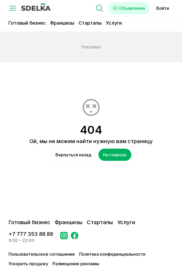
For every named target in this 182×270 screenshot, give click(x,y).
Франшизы (62, 23)
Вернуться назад (73, 154)
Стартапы (90, 23)
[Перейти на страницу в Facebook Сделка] (74, 237)
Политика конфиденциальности (112, 254)
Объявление (128, 8)
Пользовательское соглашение (41, 254)
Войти (162, 8)
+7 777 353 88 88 (30, 234)
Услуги (114, 23)
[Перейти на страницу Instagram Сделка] (64, 237)
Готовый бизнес (27, 23)
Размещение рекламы (76, 263)
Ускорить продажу (28, 263)
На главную (115, 154)
